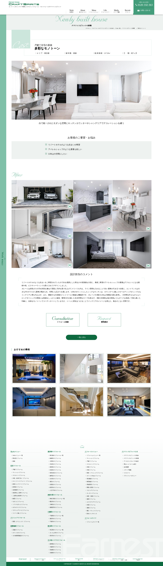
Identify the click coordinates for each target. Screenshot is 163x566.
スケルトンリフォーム (19, 475)
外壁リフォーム (91, 505)
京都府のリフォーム (55, 552)
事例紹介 (71, 11)
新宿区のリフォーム (55, 467)
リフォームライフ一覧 (93, 522)
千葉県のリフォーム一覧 (56, 515)
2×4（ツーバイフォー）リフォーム (22, 481)
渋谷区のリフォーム (55, 464)
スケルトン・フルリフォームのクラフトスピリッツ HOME (100, 28)
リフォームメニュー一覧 (93, 455)
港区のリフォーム (55, 481)
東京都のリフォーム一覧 (56, 455)
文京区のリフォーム (55, 478)
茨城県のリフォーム (55, 550)
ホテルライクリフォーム (19, 507)
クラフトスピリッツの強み (131, 455)
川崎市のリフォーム (55, 504)
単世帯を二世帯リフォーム (20, 493)
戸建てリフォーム (18, 469)
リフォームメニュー (94, 11)
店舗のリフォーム (18, 530)
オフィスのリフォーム (19, 532)
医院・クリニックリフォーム (95, 473)
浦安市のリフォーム (55, 518)
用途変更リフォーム (92, 484)
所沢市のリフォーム (55, 535)
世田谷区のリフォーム (56, 473)
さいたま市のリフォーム (56, 532)
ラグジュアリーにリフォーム (21, 510)
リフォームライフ (105, 11)
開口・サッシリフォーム (93, 510)
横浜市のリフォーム (55, 501)
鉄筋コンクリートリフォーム (21, 484)
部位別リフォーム (18, 458)
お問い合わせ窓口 (144, 4)
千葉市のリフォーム (55, 521)
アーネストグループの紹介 (131, 461)
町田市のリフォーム (55, 487)
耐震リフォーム (17, 498)
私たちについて (83, 11)
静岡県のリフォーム (55, 544)
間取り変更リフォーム (93, 487)
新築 (14, 461)
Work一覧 (117, 28)
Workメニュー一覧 (18, 455)
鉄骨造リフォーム (18, 487)
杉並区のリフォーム (55, 470)
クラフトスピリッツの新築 (129, 28)
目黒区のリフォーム (55, 484)
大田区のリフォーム (55, 461)
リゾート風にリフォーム (19, 513)
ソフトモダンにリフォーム (20, 504)
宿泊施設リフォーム (92, 478)
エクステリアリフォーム (93, 502)
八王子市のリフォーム (56, 490)
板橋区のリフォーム (55, 458)
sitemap (82, 446)
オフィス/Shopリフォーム (94, 475)
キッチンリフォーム (92, 493)
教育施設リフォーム (92, 481)
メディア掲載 (116, 11)
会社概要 (126, 467)
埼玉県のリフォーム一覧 (56, 530)
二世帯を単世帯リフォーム (20, 495)
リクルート (127, 11)
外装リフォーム (91, 470)
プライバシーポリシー (130, 475)
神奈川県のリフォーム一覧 (57, 498)
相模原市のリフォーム (56, 507)
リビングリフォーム (92, 490)
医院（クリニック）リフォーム (21, 521)
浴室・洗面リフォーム (93, 496)
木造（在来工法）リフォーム (21, 478)
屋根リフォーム (91, 508)
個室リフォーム (91, 499)
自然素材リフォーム (18, 490)
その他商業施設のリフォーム (21, 535)
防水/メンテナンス (92, 513)
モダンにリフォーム (18, 501)
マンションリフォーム (19, 472)
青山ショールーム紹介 (130, 464)
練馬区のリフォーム (55, 475)
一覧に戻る (81, 337)
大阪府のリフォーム (55, 547)
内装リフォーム (91, 467)
